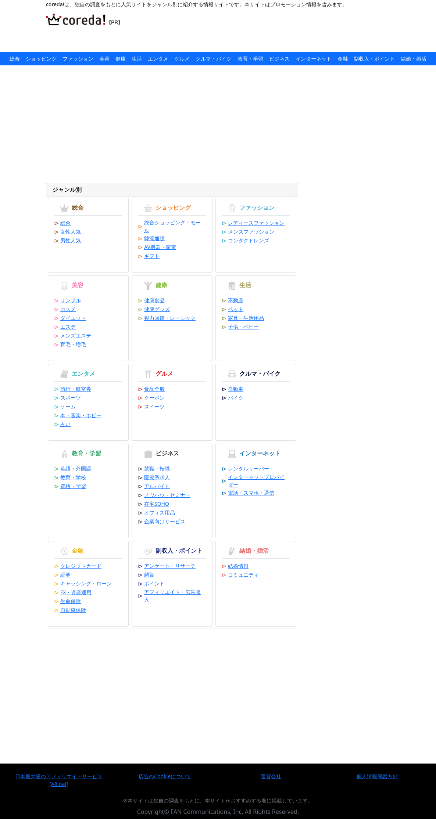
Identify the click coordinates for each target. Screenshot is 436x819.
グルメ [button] (182, 58)
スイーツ (154, 406)
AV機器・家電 (160, 246)
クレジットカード (80, 565)
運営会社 (271, 776)
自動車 (235, 388)
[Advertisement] (266, 30)
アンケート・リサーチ (170, 565)
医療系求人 (157, 477)
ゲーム (68, 406)
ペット (235, 309)
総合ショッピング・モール (172, 226)
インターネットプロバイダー (256, 480)
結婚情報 (238, 565)
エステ (68, 326)
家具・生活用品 (246, 317)
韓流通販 (154, 238)
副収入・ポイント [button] (374, 58)
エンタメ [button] (158, 58)
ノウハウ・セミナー (167, 494)
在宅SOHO (156, 503)
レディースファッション (256, 222)
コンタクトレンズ (248, 240)
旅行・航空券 (75, 388)
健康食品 (154, 300)
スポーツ (70, 397)
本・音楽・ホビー (80, 415)
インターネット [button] (314, 58)
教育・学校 (73, 477)
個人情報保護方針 (377, 776)
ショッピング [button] (41, 58)
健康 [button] (120, 58)
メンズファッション (251, 231)
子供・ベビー (243, 326)
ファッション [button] (77, 58)
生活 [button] (137, 58)
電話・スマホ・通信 (251, 492)
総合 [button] (15, 58)
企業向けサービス (164, 521)
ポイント (154, 583)
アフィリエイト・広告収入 (172, 595)
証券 (65, 574)
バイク (235, 397)
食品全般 (154, 388)
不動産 (235, 300)
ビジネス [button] (279, 58)
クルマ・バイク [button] (214, 58)
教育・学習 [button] (250, 58)
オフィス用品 (159, 512)
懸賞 (149, 574)
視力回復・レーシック (170, 317)
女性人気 (70, 231)
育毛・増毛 (73, 344)
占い (65, 424)
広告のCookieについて (165, 776)
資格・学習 (73, 486)
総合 (65, 222)
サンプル (70, 300)
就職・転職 (157, 468)
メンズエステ (75, 335)
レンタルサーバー (248, 468)
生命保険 (70, 601)
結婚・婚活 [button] (413, 58)
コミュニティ (243, 574)
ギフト (152, 255)
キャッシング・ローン (86, 583)
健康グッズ (157, 309)
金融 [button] (342, 58)
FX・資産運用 (76, 592)
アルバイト (157, 486)
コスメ (68, 309)
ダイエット (73, 317)
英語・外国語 (75, 468)
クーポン (154, 397)
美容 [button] (104, 58)
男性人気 (70, 240)
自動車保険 (73, 609)
